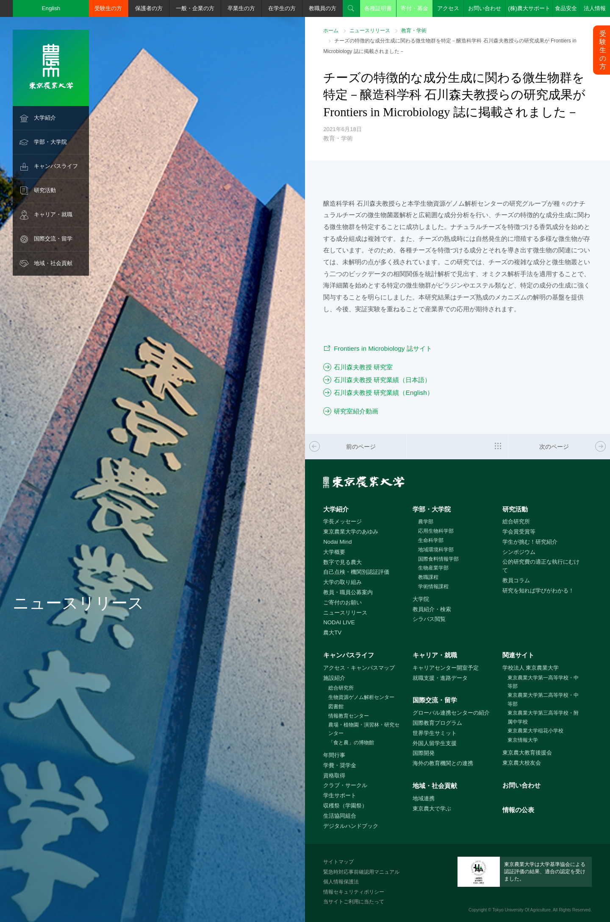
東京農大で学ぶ (432, 808)
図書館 (336, 707)
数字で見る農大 (342, 562)
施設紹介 (334, 678)
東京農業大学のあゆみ (350, 531)
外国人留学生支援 (435, 743)
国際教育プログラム (437, 723)
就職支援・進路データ (440, 678)
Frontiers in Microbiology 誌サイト (383, 348)
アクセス (448, 8)
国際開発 (424, 753)
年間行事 (334, 755)
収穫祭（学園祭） (345, 805)
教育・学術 (414, 31)
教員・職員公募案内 (348, 592)
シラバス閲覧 (429, 619)
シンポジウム (518, 552)
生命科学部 (431, 540)
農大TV (332, 632)
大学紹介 (45, 118)
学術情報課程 (433, 587)
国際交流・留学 (53, 238)
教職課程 (428, 577)
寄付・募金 (414, 8)
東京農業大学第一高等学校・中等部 (543, 682)
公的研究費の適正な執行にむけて (541, 566)
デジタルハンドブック (350, 826)
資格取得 (334, 775)
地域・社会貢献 (53, 263)
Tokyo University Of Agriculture (521, 910)
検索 (351, 8)
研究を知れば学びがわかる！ (538, 590)
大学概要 (334, 552)
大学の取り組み (342, 582)
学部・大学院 (50, 142)
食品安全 (566, 8)
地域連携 (424, 798)
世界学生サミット (435, 733)
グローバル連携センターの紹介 (451, 713)
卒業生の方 (241, 8)
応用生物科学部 (436, 531)
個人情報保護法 (341, 882)
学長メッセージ (342, 521)
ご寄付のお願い (342, 602)
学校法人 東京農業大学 (530, 668)
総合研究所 (516, 521)
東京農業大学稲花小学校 (535, 731)
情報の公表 (518, 809)
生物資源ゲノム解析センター (361, 697)
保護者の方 (149, 8)
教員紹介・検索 (432, 609)
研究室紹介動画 (356, 411)
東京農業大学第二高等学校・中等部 (543, 699)
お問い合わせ (484, 8)
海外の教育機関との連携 (443, 763)
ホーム (330, 31)
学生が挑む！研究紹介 (529, 542)
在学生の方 (282, 8)
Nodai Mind (337, 542)
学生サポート (339, 795)
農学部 (425, 522)
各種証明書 (378, 8)
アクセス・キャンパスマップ (359, 668)
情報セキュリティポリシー (353, 892)
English (51, 8)
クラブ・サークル (345, 785)
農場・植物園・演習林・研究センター (363, 729)
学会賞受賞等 (518, 531)
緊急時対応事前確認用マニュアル (361, 872)
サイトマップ (338, 862)
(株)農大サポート (529, 8)
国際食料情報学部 (438, 559)
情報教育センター (348, 716)
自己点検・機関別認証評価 (356, 572)
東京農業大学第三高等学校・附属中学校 (543, 717)
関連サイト (518, 655)
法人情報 (595, 8)
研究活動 (45, 190)
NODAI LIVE (339, 622)
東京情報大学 (522, 740)
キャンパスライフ (56, 166)
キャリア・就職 (53, 214)
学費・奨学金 (339, 765)
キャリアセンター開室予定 (446, 668)
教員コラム (516, 580)
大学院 (421, 599)
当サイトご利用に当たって (353, 902)
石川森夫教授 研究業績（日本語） (382, 379)
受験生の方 (108, 8)
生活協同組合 (339, 816)
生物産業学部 (433, 568)
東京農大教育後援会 (527, 752)
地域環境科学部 (436, 550)
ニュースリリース (369, 31)
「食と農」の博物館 (351, 743)
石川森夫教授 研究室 (363, 367)
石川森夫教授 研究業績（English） (383, 392)
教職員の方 (322, 8)
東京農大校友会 (521, 763)
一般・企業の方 (195, 8)
